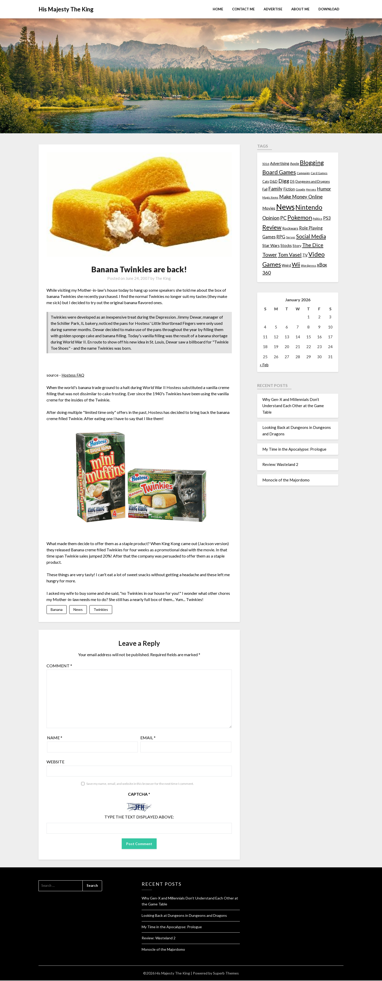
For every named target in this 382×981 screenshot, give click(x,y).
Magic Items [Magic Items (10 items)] (270, 197)
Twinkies (101, 609)
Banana (57, 609)
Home (218, 9)
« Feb (264, 364)
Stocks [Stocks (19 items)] (286, 245)
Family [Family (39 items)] (275, 189)
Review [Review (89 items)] (271, 227)
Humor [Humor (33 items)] (324, 189)
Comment (59, 666)
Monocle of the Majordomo (286, 480)
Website (55, 762)
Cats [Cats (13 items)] (265, 182)
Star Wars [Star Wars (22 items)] (271, 245)
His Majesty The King (66, 9)
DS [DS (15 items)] (292, 181)
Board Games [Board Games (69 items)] (279, 172)
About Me (300, 9)
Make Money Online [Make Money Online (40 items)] (301, 197)
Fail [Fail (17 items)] (265, 189)
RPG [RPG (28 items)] (280, 236)
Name (54, 738)
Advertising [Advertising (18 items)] (279, 163)
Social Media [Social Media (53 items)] (311, 236)
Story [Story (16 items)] (297, 245)
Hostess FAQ (73, 374)
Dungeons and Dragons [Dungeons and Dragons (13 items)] (312, 182)
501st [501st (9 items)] (265, 163)
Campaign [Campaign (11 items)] (303, 173)
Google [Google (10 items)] (300, 189)
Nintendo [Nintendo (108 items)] (308, 207)
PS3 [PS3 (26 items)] (327, 218)
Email (148, 738)
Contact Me (243, 9)
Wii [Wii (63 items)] (296, 264)
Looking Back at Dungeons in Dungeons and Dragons (184, 916)
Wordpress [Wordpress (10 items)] (308, 265)
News (78, 609)
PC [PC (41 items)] (283, 218)
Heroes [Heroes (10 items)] (311, 189)
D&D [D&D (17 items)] (274, 181)
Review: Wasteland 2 (280, 464)
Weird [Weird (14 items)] (286, 265)
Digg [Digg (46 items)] (283, 181)
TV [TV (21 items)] (305, 255)
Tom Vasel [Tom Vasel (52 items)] (290, 254)
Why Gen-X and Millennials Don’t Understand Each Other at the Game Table (293, 405)
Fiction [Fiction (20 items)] (289, 189)
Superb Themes (226, 973)
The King (163, 278)
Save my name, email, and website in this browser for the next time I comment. (140, 784)
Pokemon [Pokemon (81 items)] (299, 217)
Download (328, 9)
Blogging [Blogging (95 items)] (312, 162)
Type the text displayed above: (139, 817)
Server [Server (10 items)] (290, 237)
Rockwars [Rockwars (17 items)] (290, 228)
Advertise (273, 9)
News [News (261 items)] (285, 206)
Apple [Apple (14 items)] (294, 164)
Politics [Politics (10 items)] (317, 218)
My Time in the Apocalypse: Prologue (294, 449)
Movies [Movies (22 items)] (268, 208)
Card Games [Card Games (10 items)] (319, 173)
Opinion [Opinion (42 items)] (270, 218)
